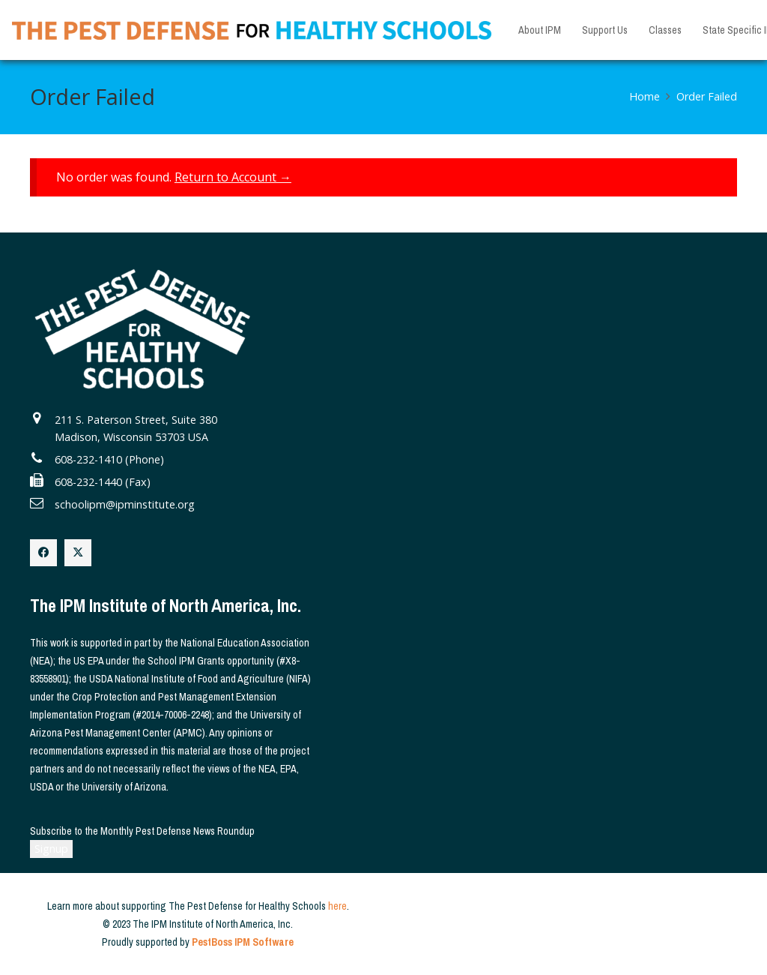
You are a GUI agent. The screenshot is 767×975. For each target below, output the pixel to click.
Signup (51, 849)
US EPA (88, 661)
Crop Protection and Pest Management (153, 697)
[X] (77, 552)
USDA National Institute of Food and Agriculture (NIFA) (200, 679)
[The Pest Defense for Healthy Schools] (251, 30)
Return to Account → (233, 177)
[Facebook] (43, 552)
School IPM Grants (186, 661)
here (337, 906)
